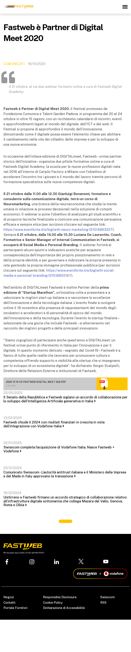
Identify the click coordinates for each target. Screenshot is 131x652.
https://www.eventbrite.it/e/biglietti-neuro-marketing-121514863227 (58, 230)
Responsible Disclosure (60, 597)
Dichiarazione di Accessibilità (64, 608)
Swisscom (107, 597)
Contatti (9, 602)
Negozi (8, 597)
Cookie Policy (53, 602)
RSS (103, 602)
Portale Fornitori (15, 608)
